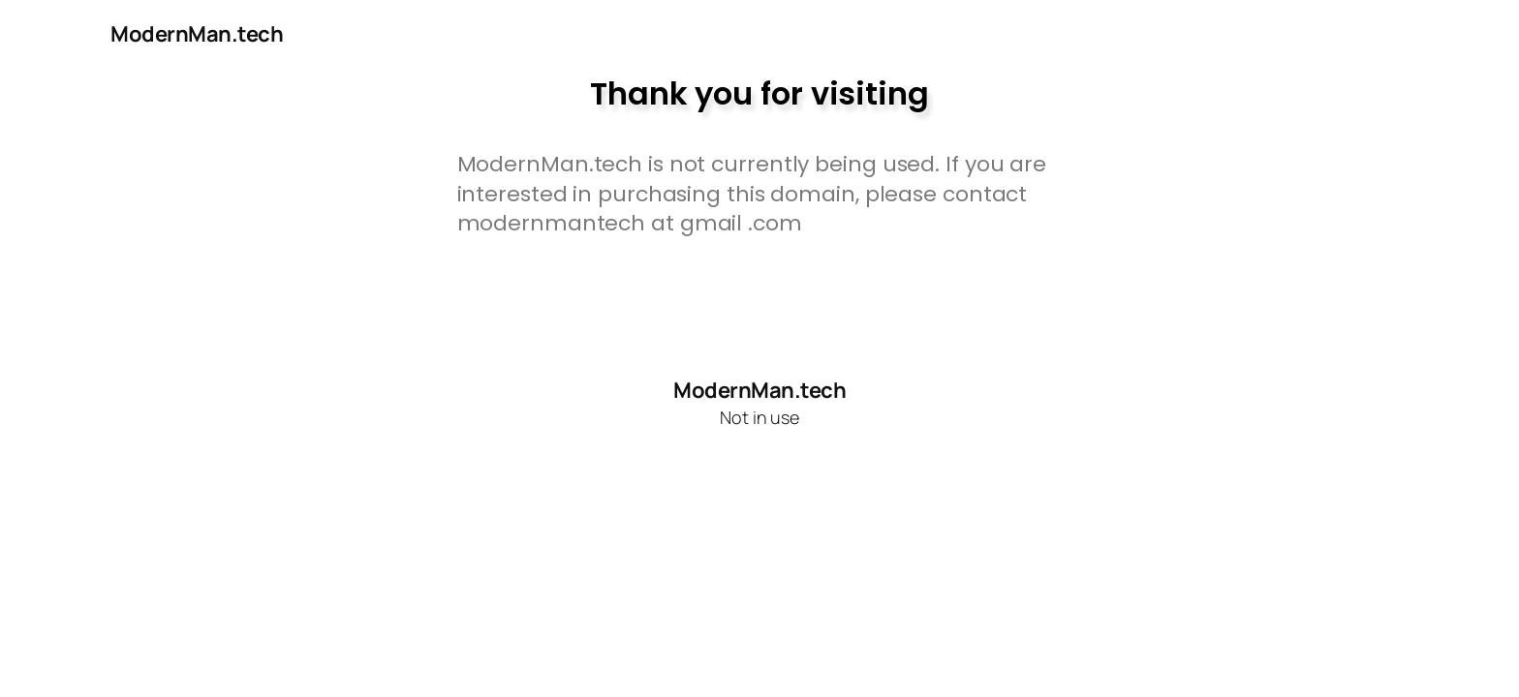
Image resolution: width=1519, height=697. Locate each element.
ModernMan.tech (196, 33)
